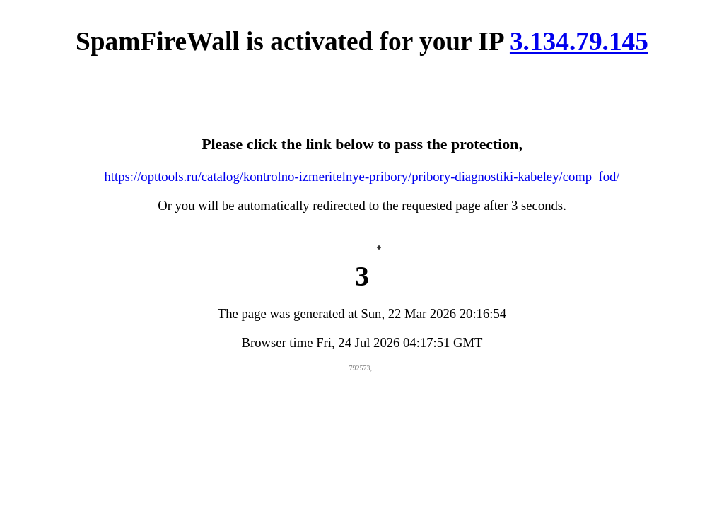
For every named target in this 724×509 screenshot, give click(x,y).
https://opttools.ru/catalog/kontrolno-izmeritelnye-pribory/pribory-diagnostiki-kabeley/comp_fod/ (362, 176)
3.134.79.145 (579, 41)
